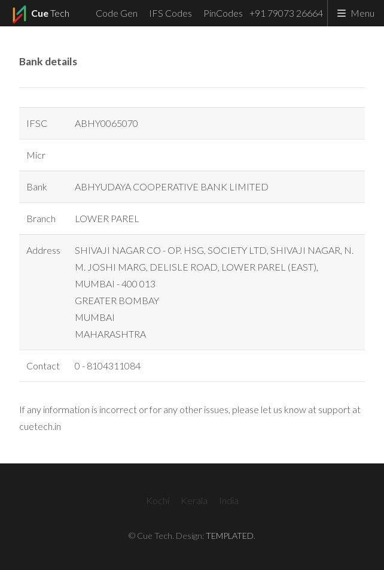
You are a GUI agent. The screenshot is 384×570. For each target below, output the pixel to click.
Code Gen (117, 13)
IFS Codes (170, 13)
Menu (362, 13)
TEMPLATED (230, 535)
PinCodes (223, 13)
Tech (39, 14)
